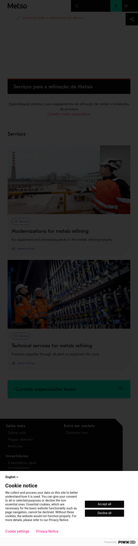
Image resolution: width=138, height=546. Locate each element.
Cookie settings (17, 531)
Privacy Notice (47, 531)
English (12, 477)
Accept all (104, 504)
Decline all (104, 513)
